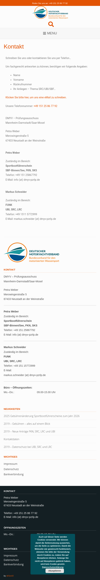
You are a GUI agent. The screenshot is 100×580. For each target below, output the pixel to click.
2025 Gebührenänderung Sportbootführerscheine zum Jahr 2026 (41, 416)
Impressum (10, 464)
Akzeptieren (54, 571)
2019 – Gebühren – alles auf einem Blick (27, 423)
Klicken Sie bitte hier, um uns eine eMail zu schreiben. (36, 97)
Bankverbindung (13, 474)
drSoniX (10, 576)
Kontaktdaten (11, 439)
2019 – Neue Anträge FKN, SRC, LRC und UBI (29, 431)
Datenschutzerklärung (53, 567)
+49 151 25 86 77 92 (58, 3)
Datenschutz (11, 469)
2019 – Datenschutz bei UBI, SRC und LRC (28, 447)
